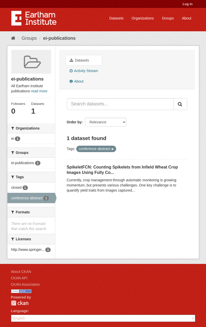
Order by (74, 122)
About (186, 18)
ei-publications (59, 38)
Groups (168, 18)
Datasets (116, 18)
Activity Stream (84, 71)
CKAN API (19, 278)
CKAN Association (25, 284)
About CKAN (21, 272)
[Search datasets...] (120, 104)
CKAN (19, 303)
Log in (188, 4)
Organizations (143, 18)
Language (19, 311)
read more (39, 91)
